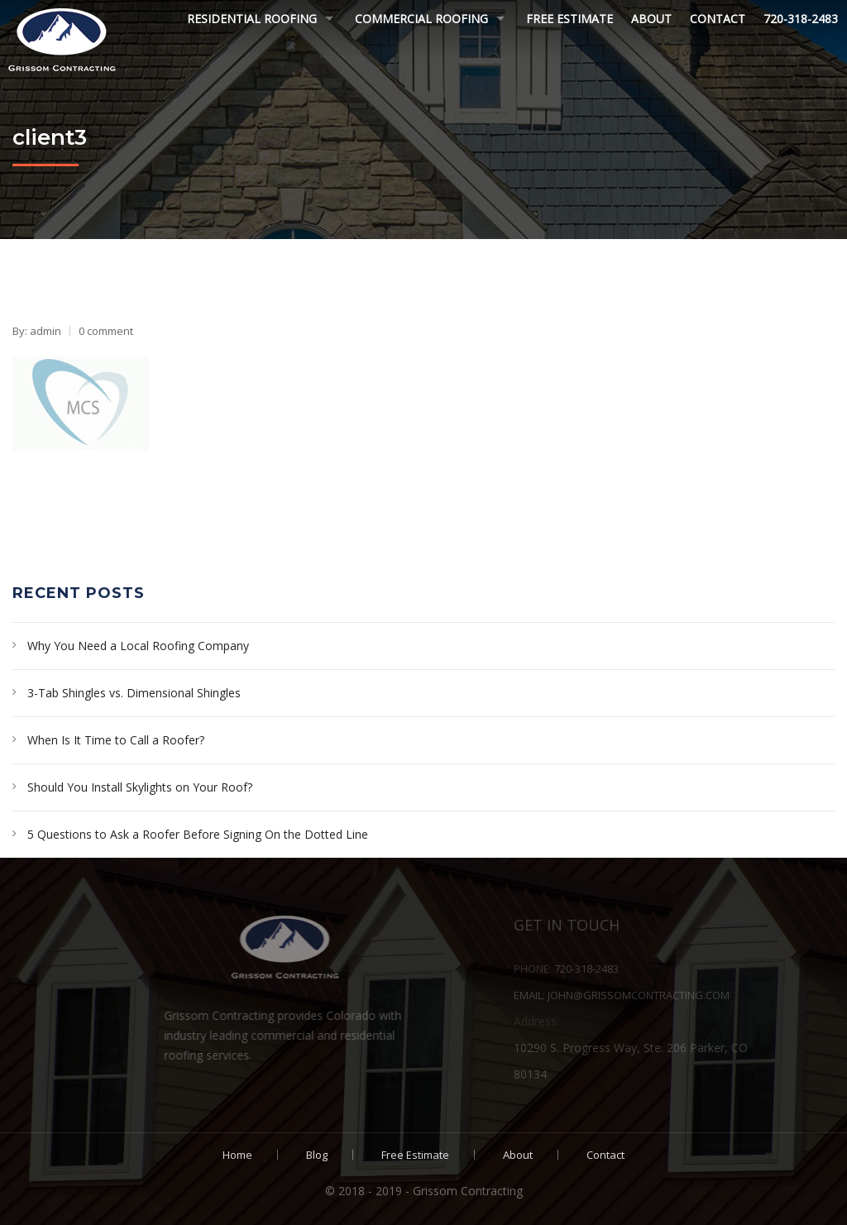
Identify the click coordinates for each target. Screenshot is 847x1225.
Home (237, 1154)
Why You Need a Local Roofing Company (138, 645)
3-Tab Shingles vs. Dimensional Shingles (134, 693)
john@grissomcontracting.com (683, 995)
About (651, 18)
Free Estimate (569, 18)
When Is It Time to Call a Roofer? (115, 740)
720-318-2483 (800, 18)
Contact (717, 18)
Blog (317, 1154)
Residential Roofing (252, 18)
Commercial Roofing (421, 18)
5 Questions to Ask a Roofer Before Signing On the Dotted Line (197, 834)
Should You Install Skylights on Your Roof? (139, 787)
